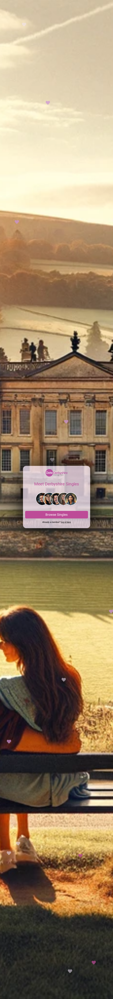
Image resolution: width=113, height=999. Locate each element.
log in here (66, 522)
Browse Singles (56, 515)
